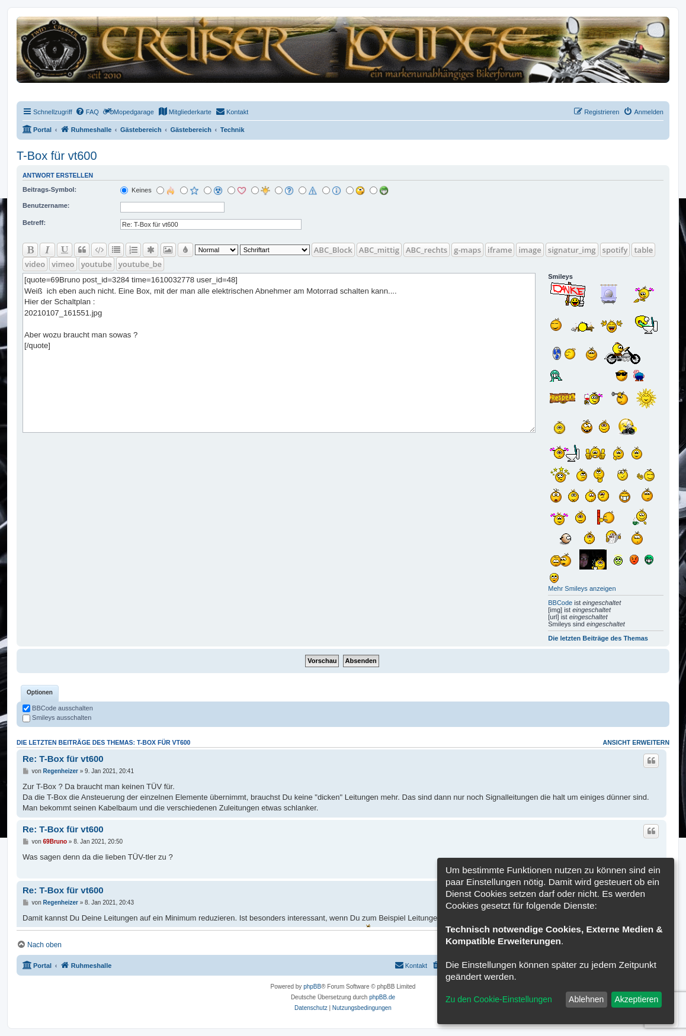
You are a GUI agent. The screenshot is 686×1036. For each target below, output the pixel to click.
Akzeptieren (636, 999)
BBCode (560, 602)
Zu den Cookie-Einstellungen (498, 999)
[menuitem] (87, 112)
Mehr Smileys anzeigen (582, 588)
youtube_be (140, 264)
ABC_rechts (426, 249)
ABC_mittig (379, 249)
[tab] (40, 693)
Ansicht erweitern (636, 742)
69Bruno (55, 841)
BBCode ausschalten (58, 708)
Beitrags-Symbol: (49, 189)
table (643, 249)
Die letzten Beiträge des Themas (598, 638)
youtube (96, 264)
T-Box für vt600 (57, 155)
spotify (615, 249)
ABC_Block (333, 249)
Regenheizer (60, 771)
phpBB (312, 986)
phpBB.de (382, 997)
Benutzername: (46, 205)
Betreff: (34, 222)
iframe (500, 249)
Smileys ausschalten (57, 717)
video (35, 264)
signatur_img (572, 249)
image (529, 249)
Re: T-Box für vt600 (63, 759)
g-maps (467, 249)
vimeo (63, 264)
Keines (136, 190)
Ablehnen (586, 999)
